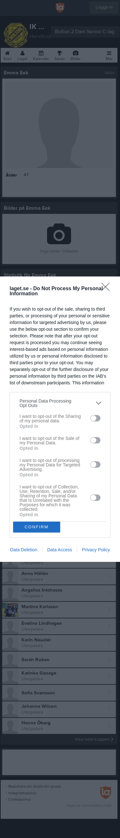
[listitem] (60, 403)
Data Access (59, 549)
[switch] (95, 418)
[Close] (107, 289)
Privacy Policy (96, 549)
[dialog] (60, 419)
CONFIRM (37, 527)
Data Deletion (23, 549)
